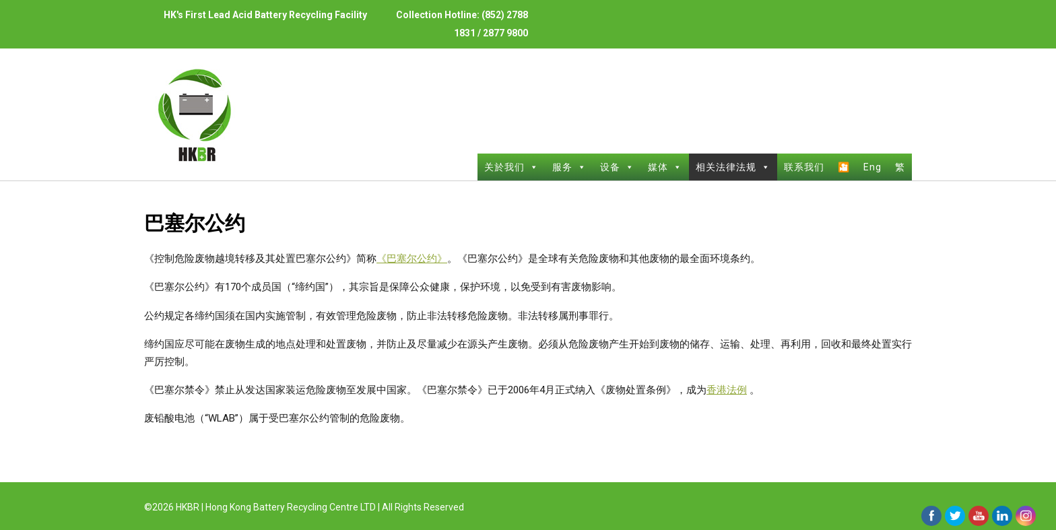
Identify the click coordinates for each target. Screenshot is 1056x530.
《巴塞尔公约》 (411, 259)
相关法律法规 (733, 167)
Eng (872, 167)
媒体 (665, 167)
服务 (569, 167)
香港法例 (726, 390)
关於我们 (511, 167)
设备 (617, 167)
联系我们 (804, 167)
